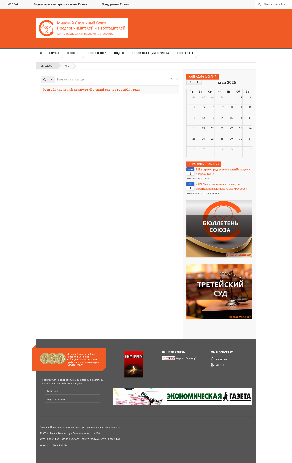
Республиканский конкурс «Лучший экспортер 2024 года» (91, 89)
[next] (197, 82)
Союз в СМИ (97, 53)
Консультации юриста (150, 53)
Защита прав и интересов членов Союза (60, 4)
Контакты (187, 54)
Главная (40, 53)
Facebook (219, 359)
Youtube (218, 364)
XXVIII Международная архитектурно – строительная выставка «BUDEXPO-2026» (221, 186)
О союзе (75, 54)
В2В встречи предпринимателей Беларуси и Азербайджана (223, 171)
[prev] (190, 82)
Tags (66, 66)
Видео (119, 53)
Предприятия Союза (115, 4)
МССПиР (12, 4)
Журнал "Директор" (186, 358)
